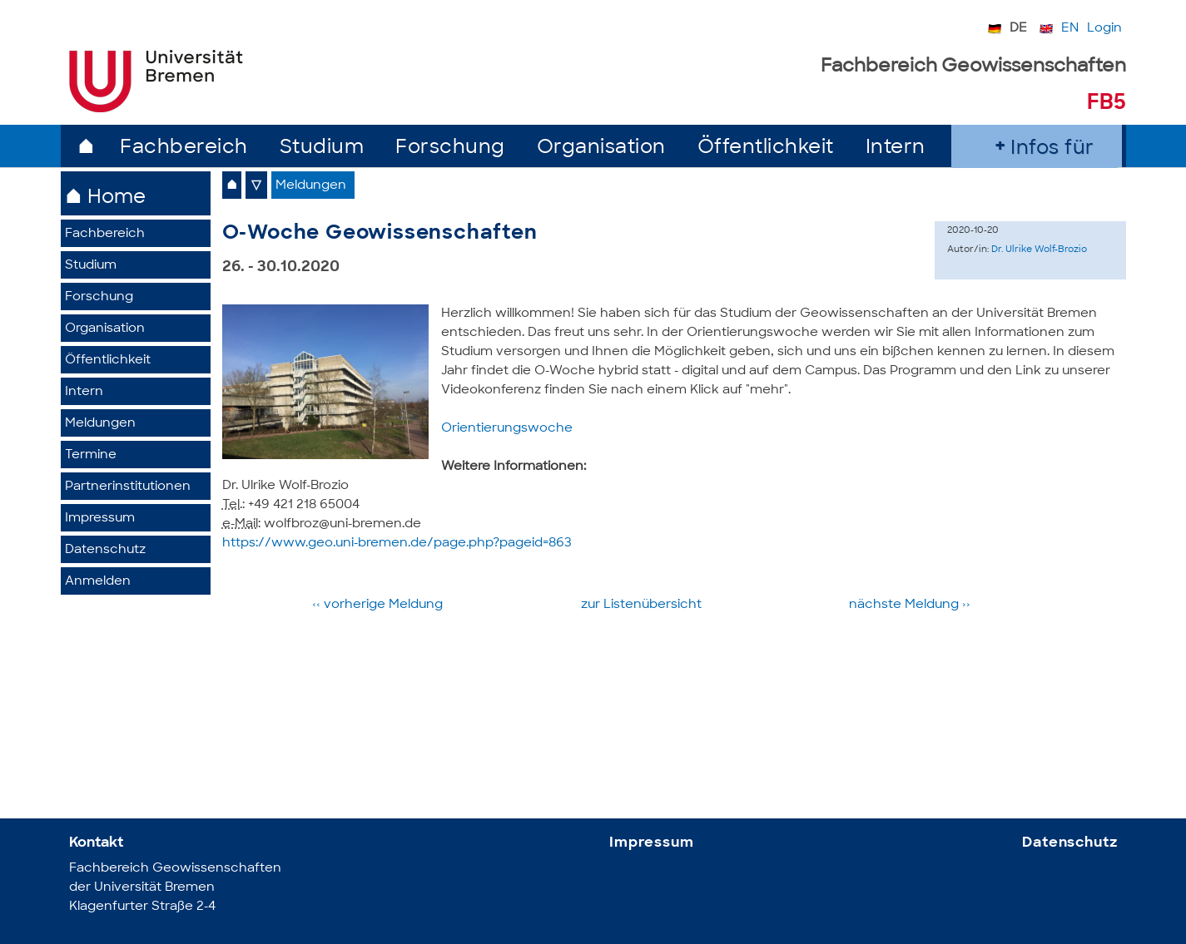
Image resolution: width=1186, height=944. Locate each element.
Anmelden (98, 582)
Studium (322, 148)
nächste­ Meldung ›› (909, 605)
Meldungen (100, 424)
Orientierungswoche (507, 429)
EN (1070, 28)
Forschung (450, 148)
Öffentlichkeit (765, 148)
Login (1104, 28)
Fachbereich (184, 148)
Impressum (100, 518)
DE (1018, 28)
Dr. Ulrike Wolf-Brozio (1039, 250)
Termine (91, 455)
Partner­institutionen (128, 487)
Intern (895, 148)
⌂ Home (105, 198)
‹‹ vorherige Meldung (379, 605)
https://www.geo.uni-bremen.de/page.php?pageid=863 (397, 543)
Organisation (601, 148)
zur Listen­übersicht (641, 605)
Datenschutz (105, 550)
